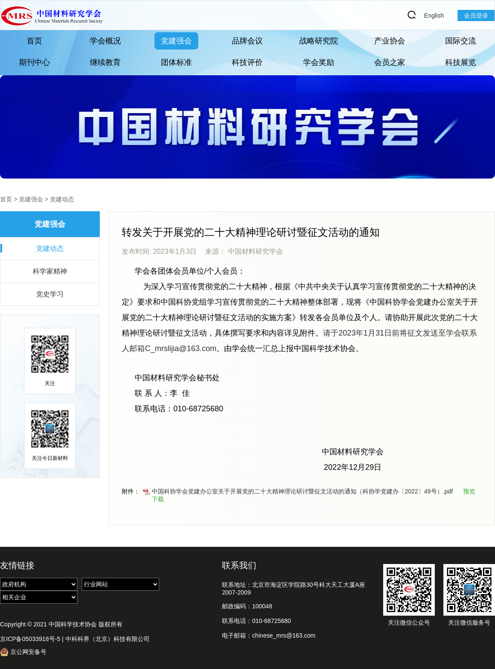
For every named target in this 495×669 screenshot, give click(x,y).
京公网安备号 (23, 652)
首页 (34, 41)
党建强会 (176, 41)
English (434, 15)
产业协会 (389, 41)
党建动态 (62, 199)
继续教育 (105, 62)
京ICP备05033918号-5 (30, 638)
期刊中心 (34, 62)
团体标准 (176, 62)
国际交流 (460, 41)
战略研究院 (318, 41)
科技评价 (247, 62)
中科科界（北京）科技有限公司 (107, 638)
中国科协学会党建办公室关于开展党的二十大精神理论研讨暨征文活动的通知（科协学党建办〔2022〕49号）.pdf (298, 491)
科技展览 (460, 62)
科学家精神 (50, 271)
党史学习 (50, 294)
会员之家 (389, 62)
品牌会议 (247, 41)
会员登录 (476, 15)
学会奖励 (318, 62)
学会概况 (105, 41)
